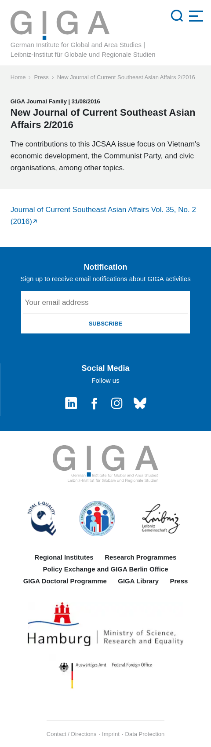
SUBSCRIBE (106, 323)
